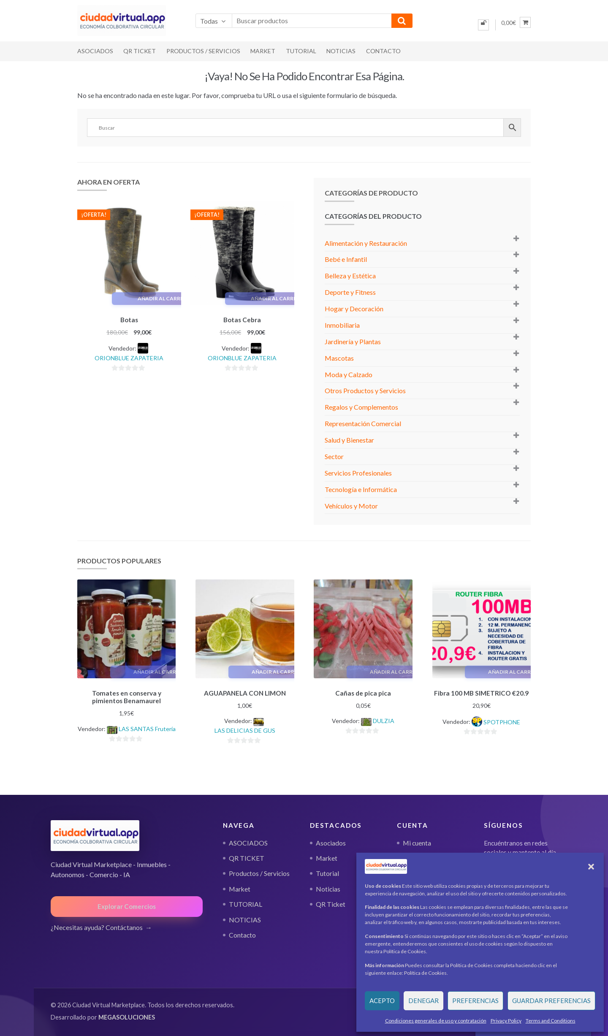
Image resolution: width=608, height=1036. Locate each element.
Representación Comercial (363, 423)
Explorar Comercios (127, 905)
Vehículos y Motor (351, 506)
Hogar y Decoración (354, 309)
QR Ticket (330, 903)
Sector (334, 456)
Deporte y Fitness (350, 292)
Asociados (331, 841)
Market (262, 50)
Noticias (328, 888)
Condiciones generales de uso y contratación (435, 1020)
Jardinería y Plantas (353, 341)
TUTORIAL (301, 50)
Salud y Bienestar (349, 440)
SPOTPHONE (501, 720)
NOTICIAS (341, 50)
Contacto (383, 50)
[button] (591, 866)
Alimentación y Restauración (366, 243)
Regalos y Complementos (361, 407)
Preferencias (475, 1000)
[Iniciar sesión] (483, 24)
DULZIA (383, 719)
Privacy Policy (506, 1020)
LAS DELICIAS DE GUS (244, 729)
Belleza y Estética (350, 276)
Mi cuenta (417, 841)
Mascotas (339, 358)
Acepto (382, 1000)
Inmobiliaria (342, 325)
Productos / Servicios (203, 50)
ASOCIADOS (95, 50)
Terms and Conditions (550, 1020)
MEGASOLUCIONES (126, 1016)
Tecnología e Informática (361, 489)
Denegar (423, 1000)
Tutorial (327, 872)
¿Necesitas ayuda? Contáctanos (97, 926)
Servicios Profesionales (358, 473)
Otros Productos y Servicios (365, 390)
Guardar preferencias (551, 1000)
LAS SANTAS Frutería (147, 727)
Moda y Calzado (348, 374)
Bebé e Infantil (346, 259)
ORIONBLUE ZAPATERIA (129, 356)
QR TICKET (139, 50)
